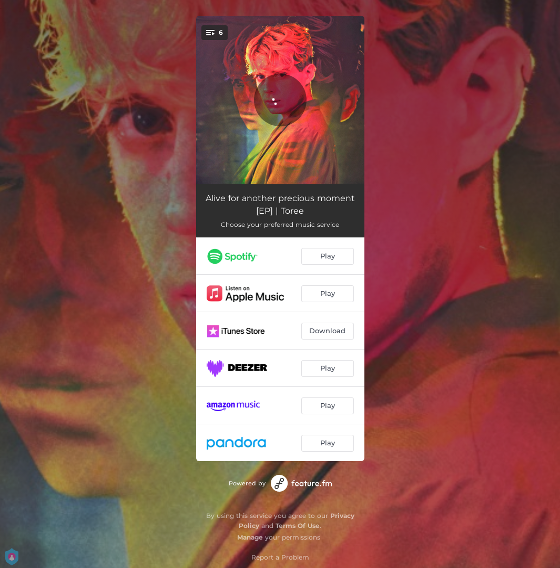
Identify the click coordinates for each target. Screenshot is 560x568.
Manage (250, 537)
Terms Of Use (298, 526)
